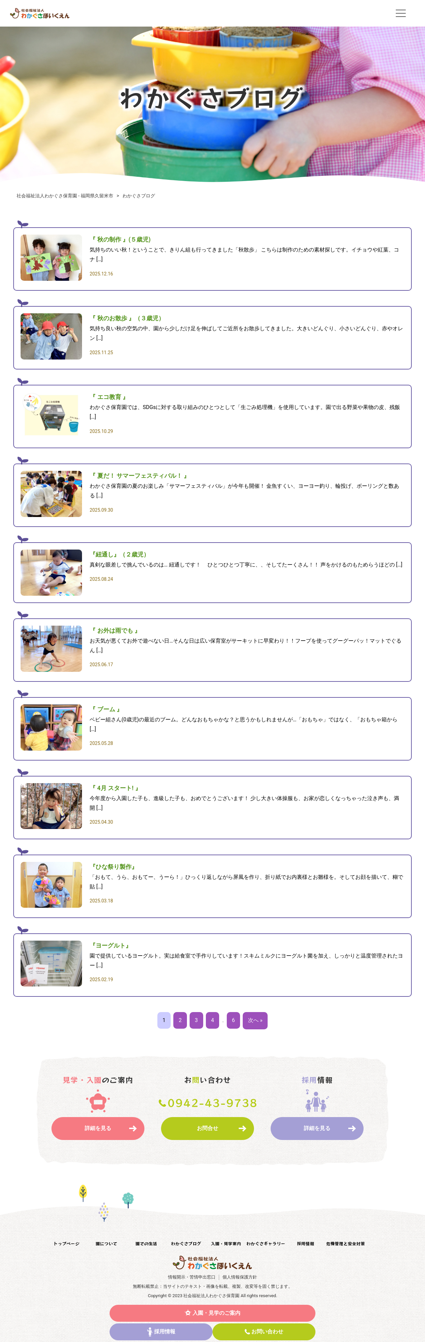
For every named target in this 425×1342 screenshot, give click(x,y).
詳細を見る (98, 1128)
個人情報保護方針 (239, 1277)
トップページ (66, 1244)
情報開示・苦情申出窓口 (191, 1277)
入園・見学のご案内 (216, 1313)
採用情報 (164, 1331)
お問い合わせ (267, 1331)
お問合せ (207, 1128)
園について (106, 1244)
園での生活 (146, 1244)
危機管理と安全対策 (345, 1244)
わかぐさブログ (186, 1244)
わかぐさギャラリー (265, 1244)
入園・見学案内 (226, 1244)
